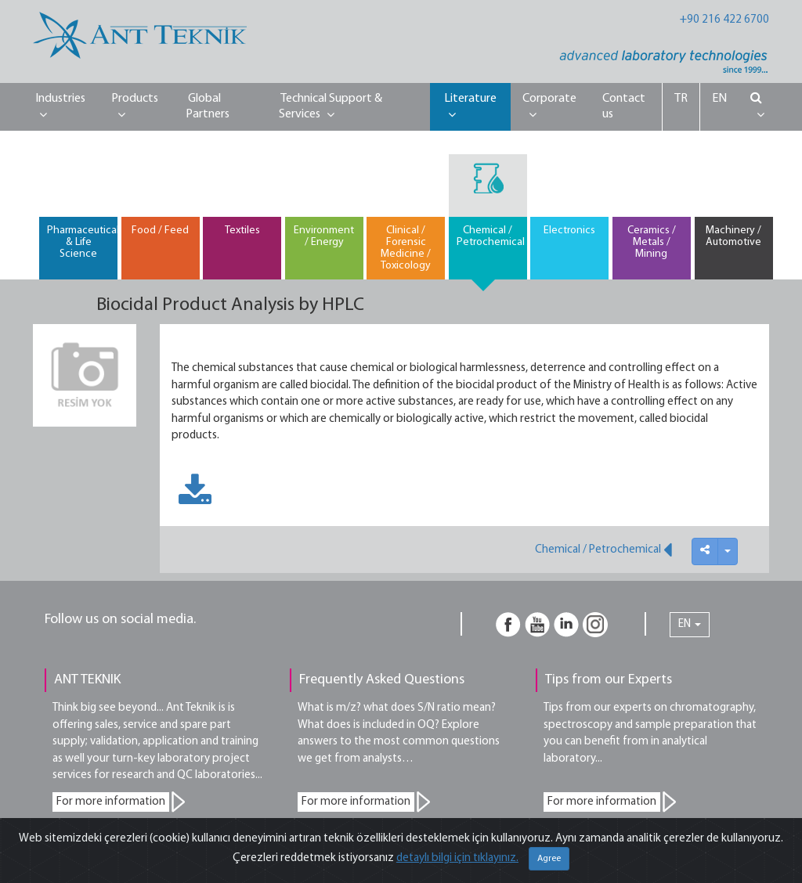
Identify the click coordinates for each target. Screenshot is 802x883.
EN (719, 98)
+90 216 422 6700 (724, 20)
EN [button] (689, 624)
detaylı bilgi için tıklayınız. (457, 858)
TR (681, 98)
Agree (549, 858)
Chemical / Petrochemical (603, 549)
